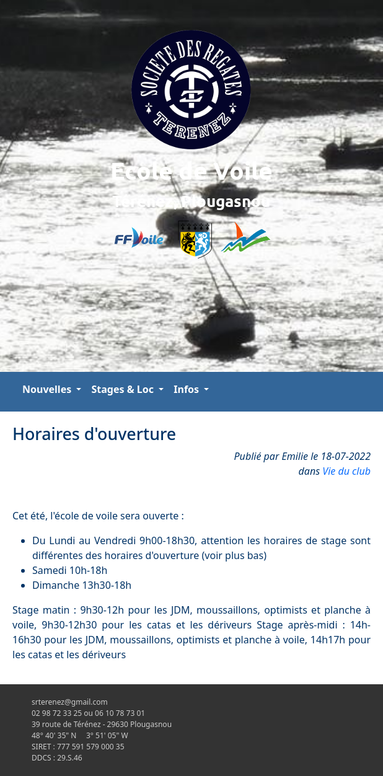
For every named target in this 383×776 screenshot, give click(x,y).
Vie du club (346, 471)
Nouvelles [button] (48, 389)
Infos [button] (187, 389)
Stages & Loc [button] (123, 389)
